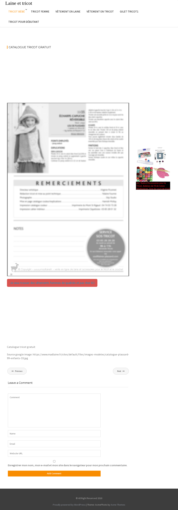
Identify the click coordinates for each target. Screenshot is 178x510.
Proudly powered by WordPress (69, 504)
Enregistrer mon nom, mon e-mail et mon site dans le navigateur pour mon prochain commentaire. (67, 465)
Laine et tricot (18, 3)
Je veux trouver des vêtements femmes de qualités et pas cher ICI (52, 283)
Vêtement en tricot (100, 11)
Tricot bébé (16, 11)
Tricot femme (40, 11)
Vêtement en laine (68, 11)
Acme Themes (118, 504)
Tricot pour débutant (23, 21)
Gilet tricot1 (129, 11)
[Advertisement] (68, 77)
